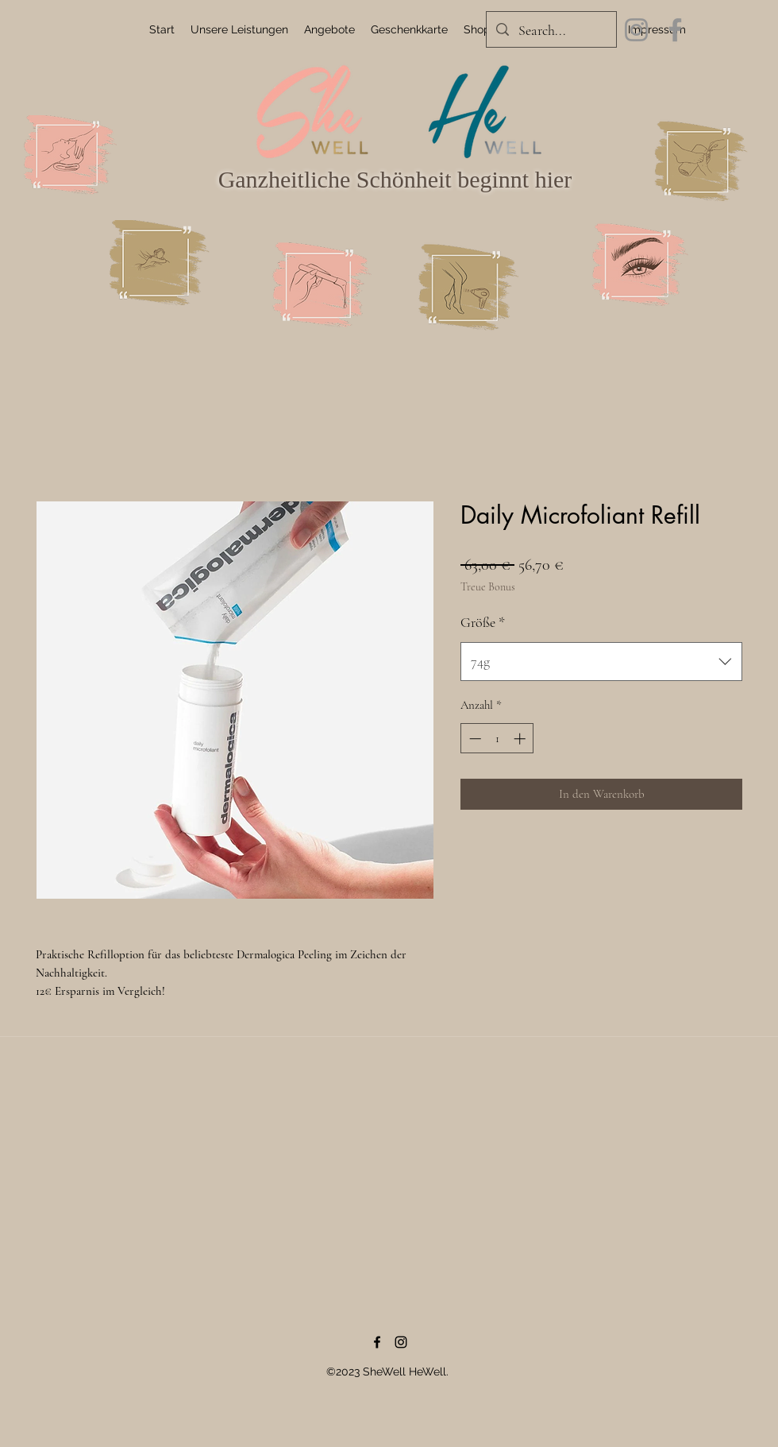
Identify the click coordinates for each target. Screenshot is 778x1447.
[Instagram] (636, 29)
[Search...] (550, 31)
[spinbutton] (497, 738)
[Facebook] (675, 29)
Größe (482, 622)
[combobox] (601, 662)
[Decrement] (473, 738)
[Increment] (521, 738)
